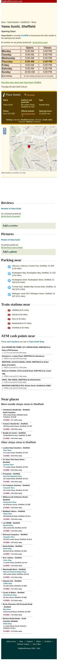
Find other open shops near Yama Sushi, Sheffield (21, 82)
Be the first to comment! (10, 216)
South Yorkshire (13, 22)
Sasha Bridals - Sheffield (12, 546)
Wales (38, 641)
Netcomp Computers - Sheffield (15, 534)
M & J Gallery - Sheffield (12, 558)
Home (3, 22)
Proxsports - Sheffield (11, 474)
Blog (21, 641)
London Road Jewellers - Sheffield (16, 448)
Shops (34, 22)
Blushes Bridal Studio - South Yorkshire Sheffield (14, 620)
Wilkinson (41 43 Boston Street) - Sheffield (16, 498)
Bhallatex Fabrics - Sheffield (14, 511)
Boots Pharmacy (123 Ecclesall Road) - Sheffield (17, 605)
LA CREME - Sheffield (11, 523)
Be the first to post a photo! (12, 247)
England (30, 641)
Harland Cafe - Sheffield (12, 581)
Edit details (31, 95)
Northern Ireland (23, 644)
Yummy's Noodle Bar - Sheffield (15, 424)
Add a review (10, 225)
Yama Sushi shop (28, 114)
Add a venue (11, 641)
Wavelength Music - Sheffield (14, 569)
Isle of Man (37, 644)
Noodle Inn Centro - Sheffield (14, 433)
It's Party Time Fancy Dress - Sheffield (14, 461)
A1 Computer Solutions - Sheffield (16, 485)
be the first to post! (40, 42)
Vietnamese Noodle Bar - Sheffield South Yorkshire (16, 411)
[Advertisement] (29, 11)
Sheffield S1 (25, 22)
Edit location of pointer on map (13, 173)
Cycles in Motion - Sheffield (14, 592)
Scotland (48, 641)
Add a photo (10, 251)
